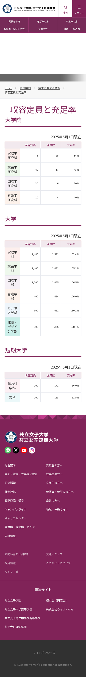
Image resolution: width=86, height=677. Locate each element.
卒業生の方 (72, 21)
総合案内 (25, 88)
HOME (8, 88)
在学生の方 (43, 21)
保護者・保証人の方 (14, 29)
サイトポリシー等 (44, 652)
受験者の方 (14, 21)
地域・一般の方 (72, 29)
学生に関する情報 (49, 88)
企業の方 (42, 29)
